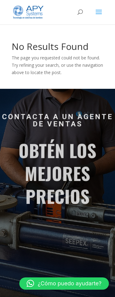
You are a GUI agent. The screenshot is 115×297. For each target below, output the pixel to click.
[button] (64, 283)
